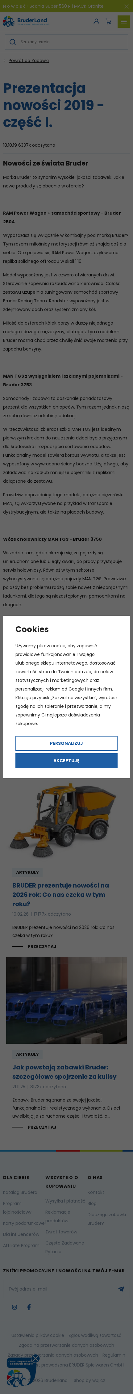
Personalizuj (66, 743)
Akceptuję (66, 761)
